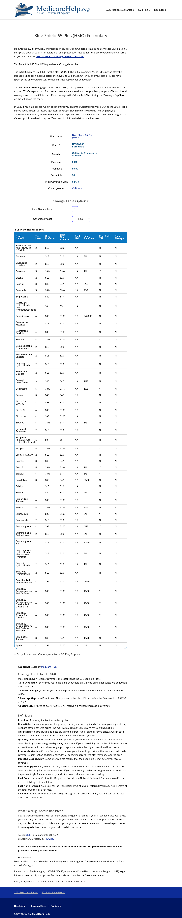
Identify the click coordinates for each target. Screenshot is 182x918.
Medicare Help (41, 914)
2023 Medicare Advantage (120, 10)
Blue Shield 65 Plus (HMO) (82, 136)
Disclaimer (20, 906)
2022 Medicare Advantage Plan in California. (60, 56)
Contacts (56, 906)
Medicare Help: (49, 667)
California (77, 188)
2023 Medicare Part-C (26, 892)
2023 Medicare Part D (53, 892)
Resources (160, 10)
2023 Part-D (144, 10)
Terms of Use (38, 906)
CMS (28, 835)
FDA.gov (49, 839)
